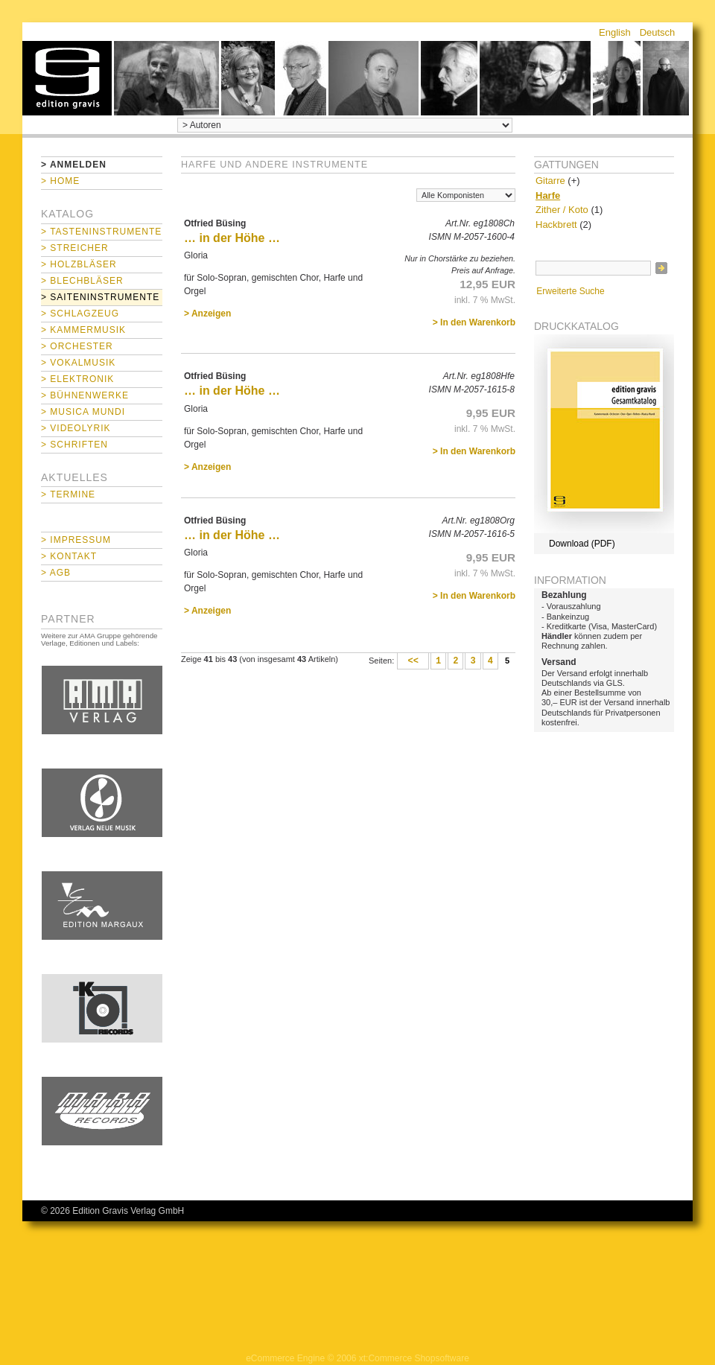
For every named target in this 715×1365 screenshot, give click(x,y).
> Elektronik (77, 379)
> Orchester (77, 346)
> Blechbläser (82, 281)
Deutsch (658, 32)
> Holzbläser (79, 264)
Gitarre (550, 180)
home (67, 78)
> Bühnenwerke (85, 395)
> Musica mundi (83, 412)
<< (413, 661)
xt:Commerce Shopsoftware (414, 1358)
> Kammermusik (83, 330)
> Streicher (75, 248)
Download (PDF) (582, 543)
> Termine (68, 494)
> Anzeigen (207, 313)
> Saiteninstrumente (100, 297)
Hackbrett (556, 224)
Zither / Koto (562, 209)
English (615, 32)
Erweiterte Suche (570, 291)
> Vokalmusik (78, 362)
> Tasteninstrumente (101, 231)
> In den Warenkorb (474, 322)
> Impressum (76, 540)
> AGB (56, 572)
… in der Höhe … (232, 238)
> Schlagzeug (80, 313)
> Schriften (74, 444)
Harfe (548, 195)
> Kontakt (69, 556)
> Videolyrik (75, 428)
